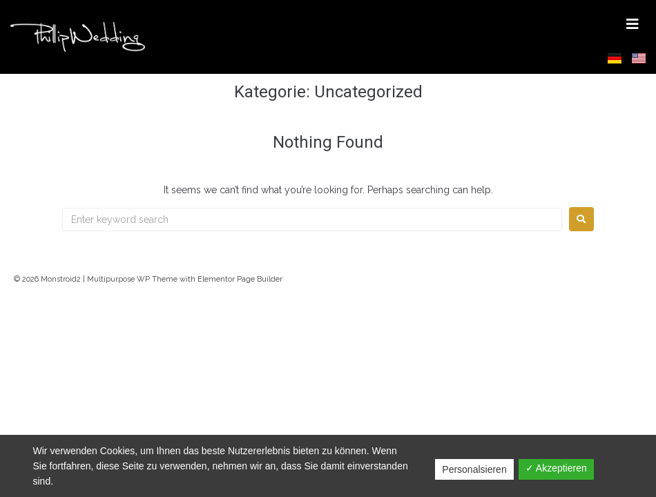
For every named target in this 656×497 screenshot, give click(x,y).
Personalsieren (474, 469)
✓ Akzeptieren (556, 468)
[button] (632, 24)
